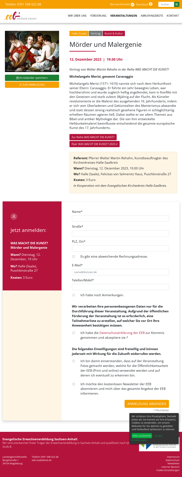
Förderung (98, 15)
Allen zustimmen (142, 435)
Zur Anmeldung (32, 85)
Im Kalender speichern (32, 78)
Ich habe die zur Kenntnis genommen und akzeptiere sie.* (122, 335)
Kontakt (173, 15)
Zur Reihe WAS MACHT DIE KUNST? (93, 137)
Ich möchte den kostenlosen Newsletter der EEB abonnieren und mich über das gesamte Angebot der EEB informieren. (123, 389)
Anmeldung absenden (146, 404)
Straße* (77, 226)
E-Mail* (77, 265)
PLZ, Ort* (78, 241)
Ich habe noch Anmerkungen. (102, 295)
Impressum (173, 456)
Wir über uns (77, 15)
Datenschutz (173, 460)
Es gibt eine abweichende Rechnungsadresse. (114, 256)
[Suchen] (166, 4)
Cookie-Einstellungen (168, 470)
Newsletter (174, 463)
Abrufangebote (152, 15)
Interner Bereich (170, 466)
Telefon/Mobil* (83, 280)
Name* (77, 211)
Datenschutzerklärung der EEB (122, 332)
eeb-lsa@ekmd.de (42, 460)
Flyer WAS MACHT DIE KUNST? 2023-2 (94, 144)
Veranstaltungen (123, 15)
